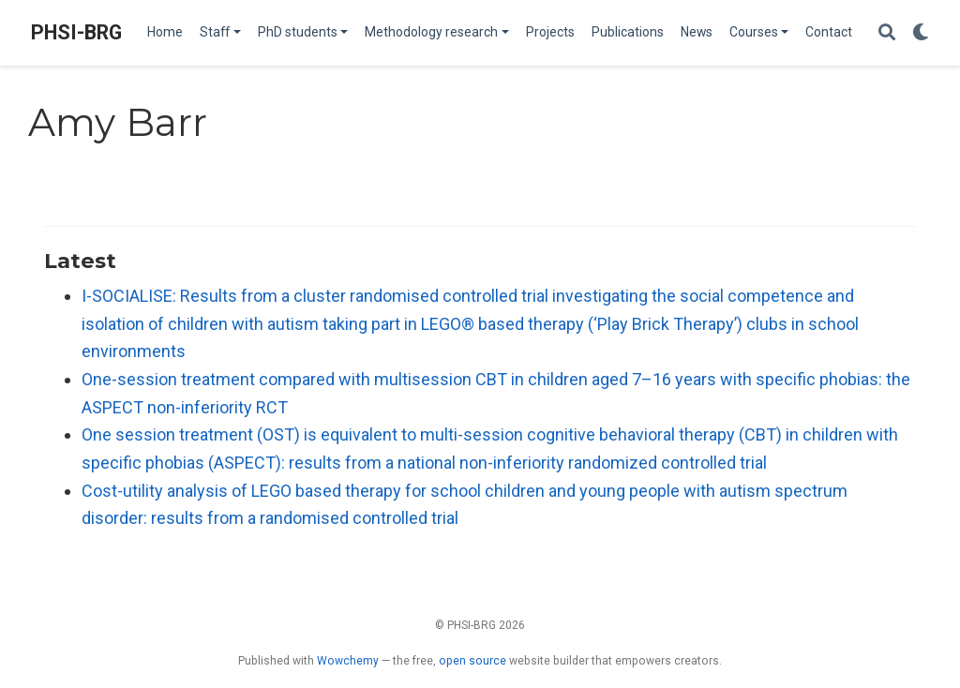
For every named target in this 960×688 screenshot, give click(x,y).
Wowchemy (348, 660)
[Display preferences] (920, 33)
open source (472, 660)
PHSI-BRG (76, 32)
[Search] (886, 33)
